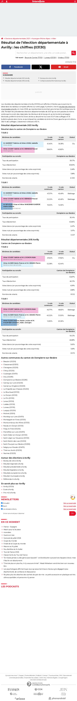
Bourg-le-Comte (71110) (33, 58)
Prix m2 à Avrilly (9, 493)
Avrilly (42, 81)
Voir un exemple (69, 503)
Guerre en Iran (9, 535)
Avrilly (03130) (8, 487)
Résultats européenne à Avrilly (14, 473)
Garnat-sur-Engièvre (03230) (14, 386)
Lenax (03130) (8, 401)
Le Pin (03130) (8, 398)
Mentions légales (52, 678)
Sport (4, 506)
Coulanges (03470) (10, 374)
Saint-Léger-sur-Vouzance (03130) (16, 438)
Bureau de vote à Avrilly (12, 461)
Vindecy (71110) (63, 58)
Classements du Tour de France (16, 555)
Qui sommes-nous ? (11, 675)
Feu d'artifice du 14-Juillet (13, 549)
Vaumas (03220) (9, 453)
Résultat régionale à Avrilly (13, 464)
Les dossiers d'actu (9, 509)
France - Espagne (10, 527)
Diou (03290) (8, 377)
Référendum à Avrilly (11, 479)
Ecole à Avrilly (8, 490)
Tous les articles (53, 675)
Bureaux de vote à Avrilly (48, 78)
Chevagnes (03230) (10, 368)
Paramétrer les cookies (31, 678)
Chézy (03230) (8, 371)
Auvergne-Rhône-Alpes (41, 39)
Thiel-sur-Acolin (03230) (12, 450)
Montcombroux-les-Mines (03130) (16, 423)
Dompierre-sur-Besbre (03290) (15, 380)
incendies (7, 532)
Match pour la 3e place (12, 530)
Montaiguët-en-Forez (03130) (14, 420)
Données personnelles (16, 678)
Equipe (21, 675)
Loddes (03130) (9, 404)
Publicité (38, 675)
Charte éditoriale (30, 675)
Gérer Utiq (43, 678)
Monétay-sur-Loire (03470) (13, 417)
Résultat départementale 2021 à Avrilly (17, 78)
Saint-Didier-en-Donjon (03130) (15, 435)
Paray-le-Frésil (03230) (11, 429)
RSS (61, 675)
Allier (54, 39)
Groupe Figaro (63, 678)
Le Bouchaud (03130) (11, 392)
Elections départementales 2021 (17, 39)
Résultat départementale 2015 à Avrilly (17, 81)
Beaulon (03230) (9, 362)
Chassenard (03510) (10, 365)
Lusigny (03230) (9, 410)
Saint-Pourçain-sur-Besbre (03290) (16, 444)
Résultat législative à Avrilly (13, 470)
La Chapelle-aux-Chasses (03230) (16, 389)
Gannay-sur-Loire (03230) (13, 383)
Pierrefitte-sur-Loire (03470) (14, 432)
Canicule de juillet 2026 (12, 538)
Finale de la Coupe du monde (15, 544)
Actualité (5, 503)
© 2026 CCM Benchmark (39, 680)
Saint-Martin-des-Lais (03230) (14, 441)
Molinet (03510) (9, 414)
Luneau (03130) (50, 58)
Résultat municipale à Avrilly (14, 476)
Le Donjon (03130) (10, 395)
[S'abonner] (38, 513)
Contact (45, 675)
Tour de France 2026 (11, 552)
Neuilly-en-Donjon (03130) (13, 426)
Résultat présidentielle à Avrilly (15, 467)
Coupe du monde (10, 541)
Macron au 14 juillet (11, 546)
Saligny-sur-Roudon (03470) (13, 447)
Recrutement (67, 675)
